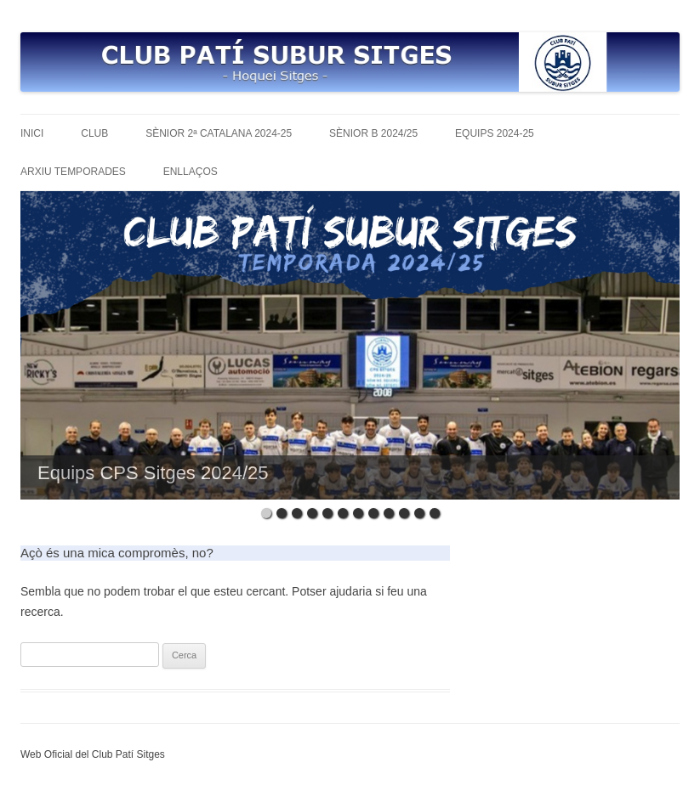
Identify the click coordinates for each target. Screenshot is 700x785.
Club (94, 133)
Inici (31, 133)
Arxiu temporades (73, 172)
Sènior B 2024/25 (373, 133)
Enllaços (190, 172)
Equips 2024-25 (494, 133)
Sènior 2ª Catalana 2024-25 (218, 133)
